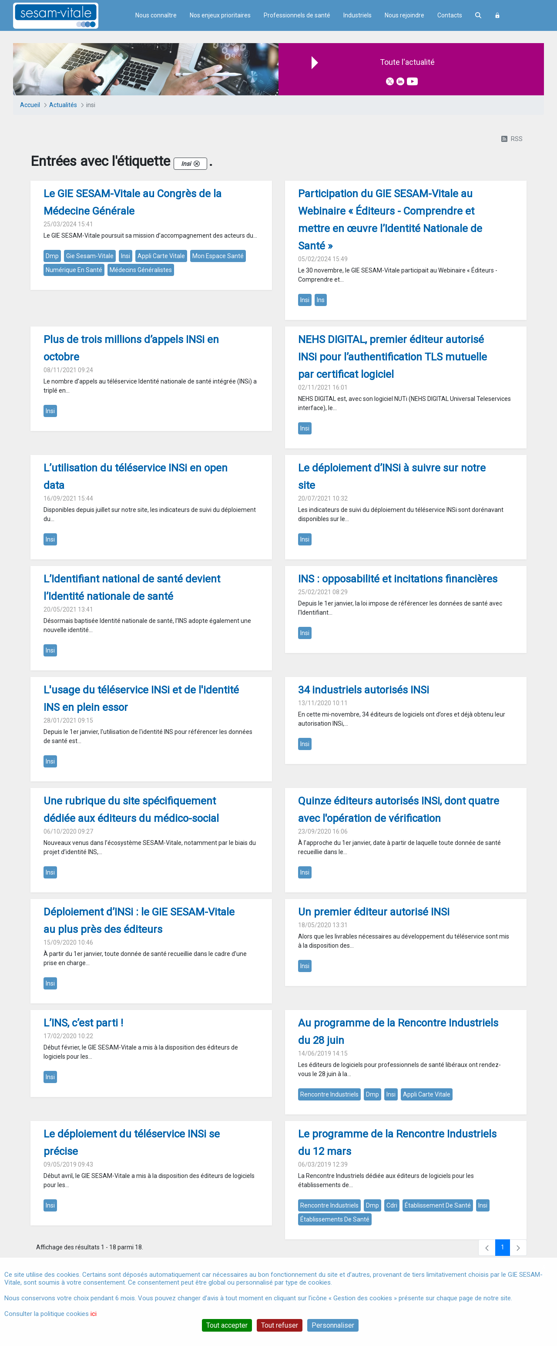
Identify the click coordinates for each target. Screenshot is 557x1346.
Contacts (449, 15)
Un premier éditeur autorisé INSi (374, 912)
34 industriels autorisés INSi (363, 690)
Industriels (357, 15)
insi (125, 255)
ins (321, 299)
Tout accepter (227, 1325)
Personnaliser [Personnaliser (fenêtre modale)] (333, 1325)
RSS (512, 138)
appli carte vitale (161, 255)
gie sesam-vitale (90, 255)
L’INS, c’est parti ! (83, 1023)
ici (94, 1314)
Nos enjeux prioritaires (220, 15)
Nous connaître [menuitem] (156, 15)
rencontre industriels (329, 1094)
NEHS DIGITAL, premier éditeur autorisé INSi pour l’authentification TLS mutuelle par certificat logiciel (392, 356)
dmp (52, 255)
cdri (391, 1205)
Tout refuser (279, 1325)
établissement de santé (438, 1205)
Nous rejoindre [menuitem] (404, 15)
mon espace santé (218, 255)
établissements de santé (334, 1219)
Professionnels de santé (297, 15)
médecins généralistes (141, 269)
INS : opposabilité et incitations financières (397, 579)
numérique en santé (74, 269)
